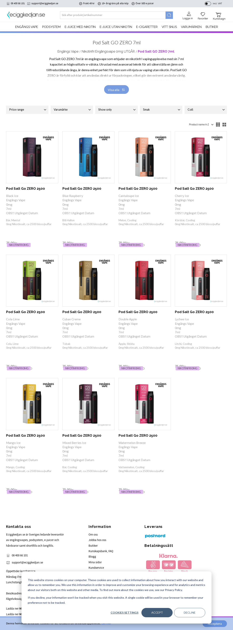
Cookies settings (124, 612)
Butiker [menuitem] (212, 27)
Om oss (93, 535)
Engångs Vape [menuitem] (26, 27)
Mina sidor (95, 562)
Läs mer (106, 624)
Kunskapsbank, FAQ (101, 551)
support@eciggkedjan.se (44, 3)
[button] (203, 14)
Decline (190, 612)
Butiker (93, 546)
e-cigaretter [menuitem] (147, 27)
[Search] (169, 15)
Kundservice (96, 568)
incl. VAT (217, 3)
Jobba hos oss (97, 540)
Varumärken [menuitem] (191, 27)
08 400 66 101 (18, 3)
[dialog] (116, 597)
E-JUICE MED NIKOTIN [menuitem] (80, 27)
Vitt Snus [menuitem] (169, 27)
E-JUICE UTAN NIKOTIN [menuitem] (116, 27)
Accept (157, 612)
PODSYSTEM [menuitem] (51, 27)
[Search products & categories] (113, 15)
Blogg (92, 557)
